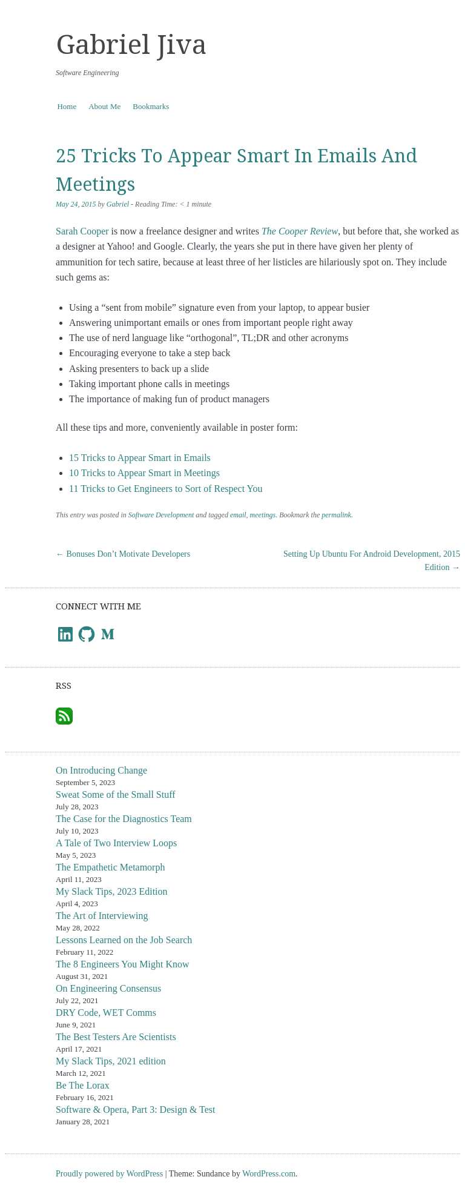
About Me (104, 106)
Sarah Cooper (82, 231)
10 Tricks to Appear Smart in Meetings (144, 473)
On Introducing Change (101, 770)
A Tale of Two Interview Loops (116, 843)
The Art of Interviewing (102, 915)
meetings (263, 515)
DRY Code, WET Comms (106, 1012)
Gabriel (118, 204)
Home (66, 106)
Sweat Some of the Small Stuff (115, 794)
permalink (336, 515)
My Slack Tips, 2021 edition (111, 1061)
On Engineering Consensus (108, 988)
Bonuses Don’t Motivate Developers (123, 554)
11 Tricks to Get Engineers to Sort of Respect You (165, 488)
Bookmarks (151, 106)
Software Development (161, 515)
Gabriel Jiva (131, 45)
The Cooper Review (300, 231)
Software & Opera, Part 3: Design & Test (135, 1109)
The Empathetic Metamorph (110, 867)
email (238, 515)
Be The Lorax (83, 1085)
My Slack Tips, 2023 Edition (111, 891)
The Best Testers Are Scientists (116, 1037)
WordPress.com (268, 1173)
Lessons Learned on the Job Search (124, 940)
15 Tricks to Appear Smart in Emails (140, 458)
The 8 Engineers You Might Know (122, 964)
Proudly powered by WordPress (109, 1173)
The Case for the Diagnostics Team (124, 819)
